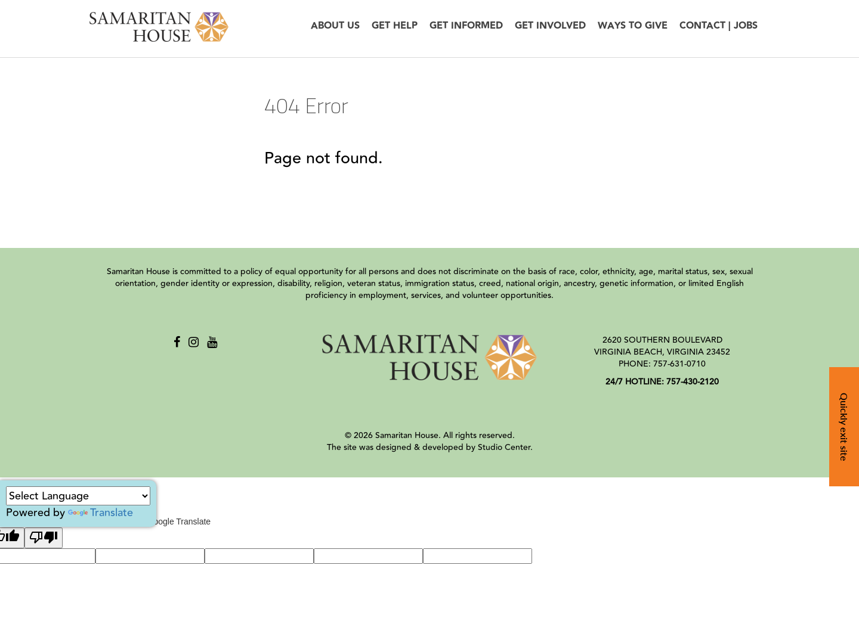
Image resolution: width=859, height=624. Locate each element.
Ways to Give (633, 25)
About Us (335, 25)
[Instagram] (194, 342)
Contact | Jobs (718, 25)
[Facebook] (177, 342)
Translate (100, 512)
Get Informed (466, 25)
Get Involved (550, 25)
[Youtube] (212, 342)
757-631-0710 (679, 364)
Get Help (395, 25)
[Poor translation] (43, 537)
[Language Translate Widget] (78, 495)
